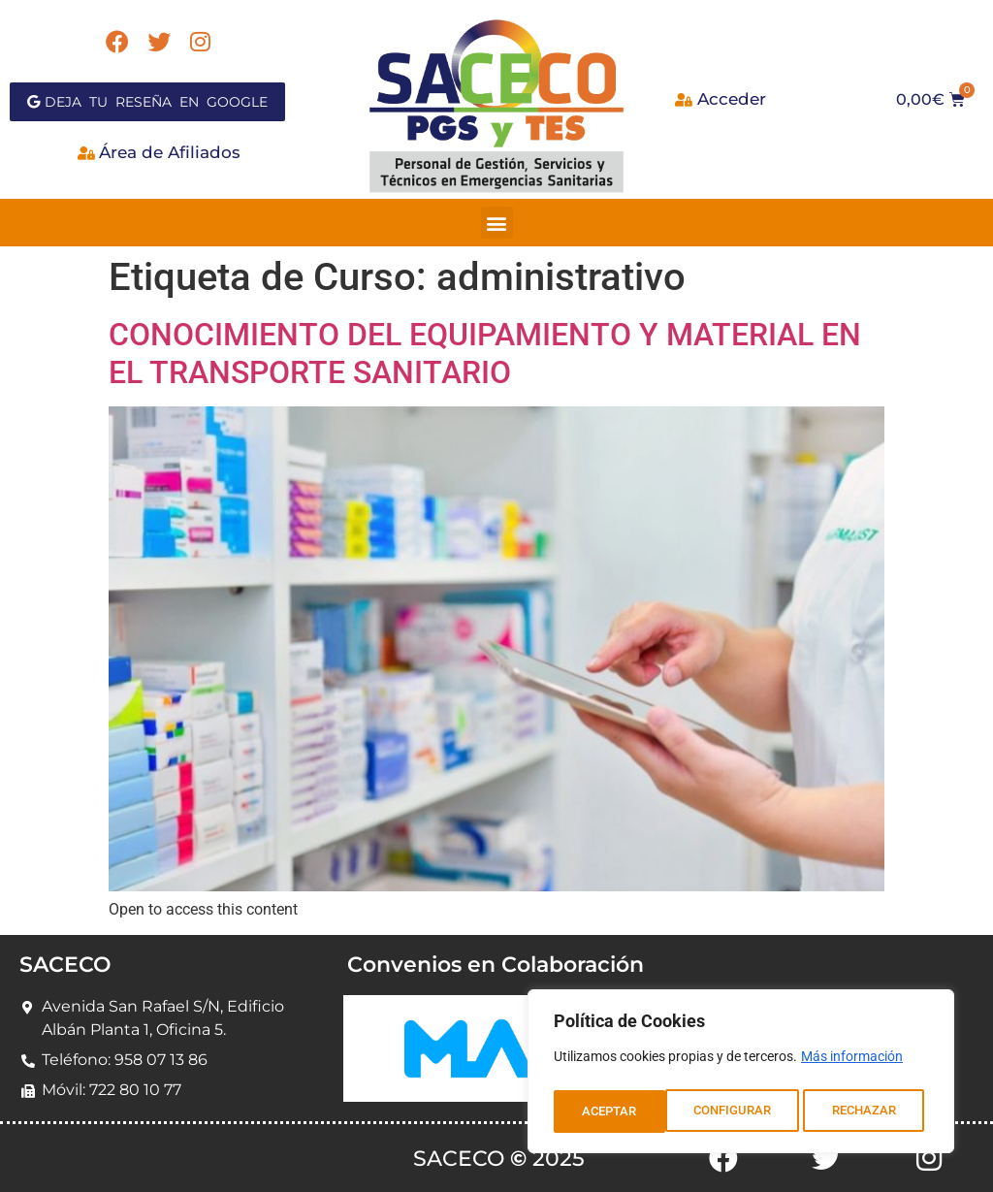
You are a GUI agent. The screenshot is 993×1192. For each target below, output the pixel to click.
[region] (741, 1074)
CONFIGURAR (620, 1111)
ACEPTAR (874, 1111)
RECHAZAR (753, 1111)
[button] (497, 223)
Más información (852, 1063)
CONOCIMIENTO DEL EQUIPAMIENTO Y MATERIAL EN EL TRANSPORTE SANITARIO (485, 353)
